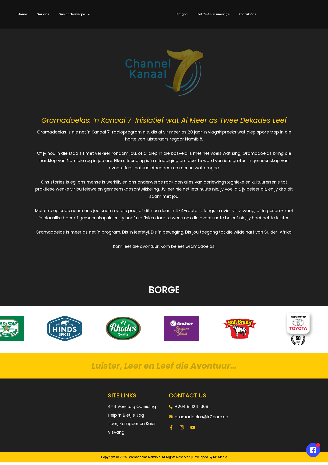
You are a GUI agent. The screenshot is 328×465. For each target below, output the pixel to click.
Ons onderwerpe (74, 14)
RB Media (219, 460)
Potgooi (182, 14)
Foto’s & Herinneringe (213, 14)
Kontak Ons (247, 14)
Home (22, 14)
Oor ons (42, 14)
